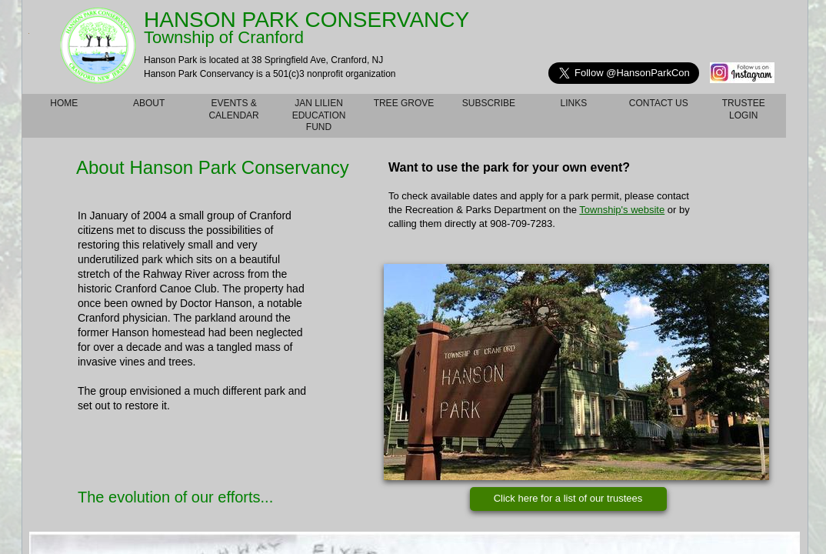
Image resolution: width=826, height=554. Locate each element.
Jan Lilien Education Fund (319, 115)
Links (574, 103)
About (149, 103)
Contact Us (658, 103)
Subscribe (488, 103)
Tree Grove (404, 103)
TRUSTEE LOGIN (743, 109)
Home (64, 103)
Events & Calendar (233, 109)
